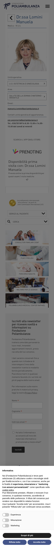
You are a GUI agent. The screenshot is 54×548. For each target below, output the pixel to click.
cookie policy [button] (8, 490)
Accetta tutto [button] (39, 542)
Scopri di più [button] (27, 535)
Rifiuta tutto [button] (14, 542)
